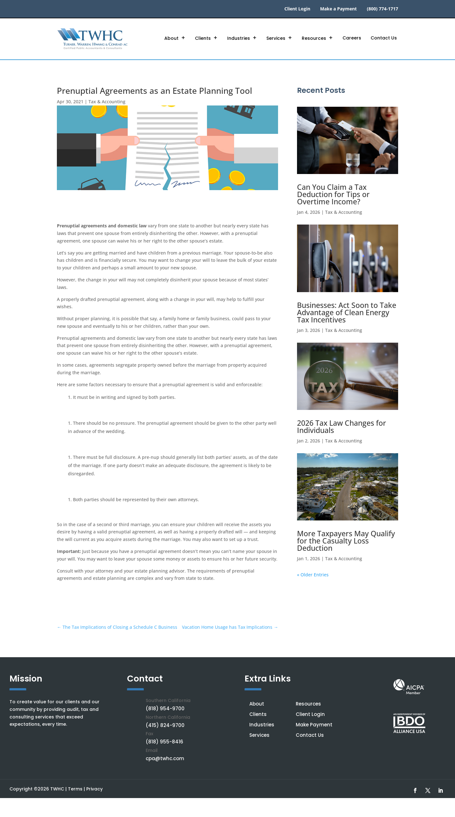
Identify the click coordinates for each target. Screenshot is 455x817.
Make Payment (314, 724)
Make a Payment (338, 9)
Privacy (94, 789)
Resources (314, 38)
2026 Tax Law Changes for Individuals (341, 426)
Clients (203, 38)
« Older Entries (313, 575)
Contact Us (384, 38)
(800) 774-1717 (382, 9)
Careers (352, 38)
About (171, 38)
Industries (238, 38)
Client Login (297, 9)
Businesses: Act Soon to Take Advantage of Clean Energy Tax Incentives (346, 312)
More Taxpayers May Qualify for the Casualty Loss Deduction (346, 540)
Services (275, 38)
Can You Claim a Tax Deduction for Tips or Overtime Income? (333, 194)
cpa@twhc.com (165, 758)
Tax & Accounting (106, 102)
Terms (75, 789)
